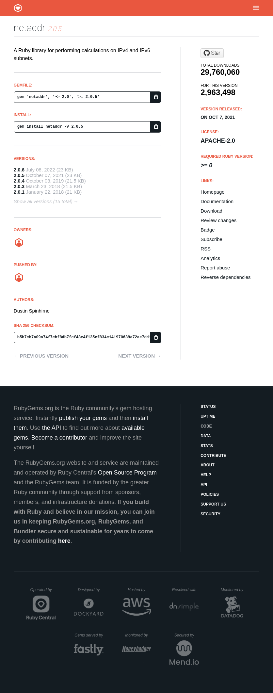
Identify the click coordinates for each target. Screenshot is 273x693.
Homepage (212, 192)
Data (206, 436)
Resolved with (185, 590)
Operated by (43, 592)
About (208, 465)
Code (206, 426)
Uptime (208, 416)
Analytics (210, 258)
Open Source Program (127, 472)
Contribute (213, 455)
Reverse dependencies (225, 277)
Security (210, 514)
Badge (208, 230)
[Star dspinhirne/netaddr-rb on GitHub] (212, 53)
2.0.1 (19, 192)
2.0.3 (19, 186)
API (204, 484)
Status (208, 406)
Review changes (218, 220)
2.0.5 (19, 175)
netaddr (29, 27)
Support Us (213, 504)
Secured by (186, 635)
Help (206, 475)
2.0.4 (19, 181)
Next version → (139, 356)
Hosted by (139, 590)
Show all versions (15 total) (43, 201)
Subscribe (211, 239)
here (64, 541)
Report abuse (215, 267)
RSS (206, 248)
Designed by (90, 590)
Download (211, 211)
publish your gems (83, 418)
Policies (210, 494)
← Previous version (41, 356)
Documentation (217, 201)
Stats (207, 445)
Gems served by (89, 635)
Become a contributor (59, 437)
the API (51, 428)
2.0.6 (19, 169)
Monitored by (234, 590)
